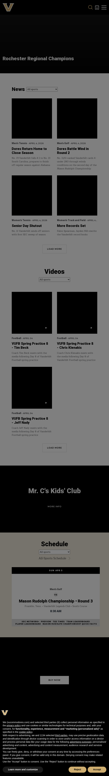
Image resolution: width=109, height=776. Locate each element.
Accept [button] (97, 769)
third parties (61, 735)
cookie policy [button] (25, 732)
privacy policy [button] (14, 725)
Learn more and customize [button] (23, 769)
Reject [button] (77, 769)
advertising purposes (80, 742)
